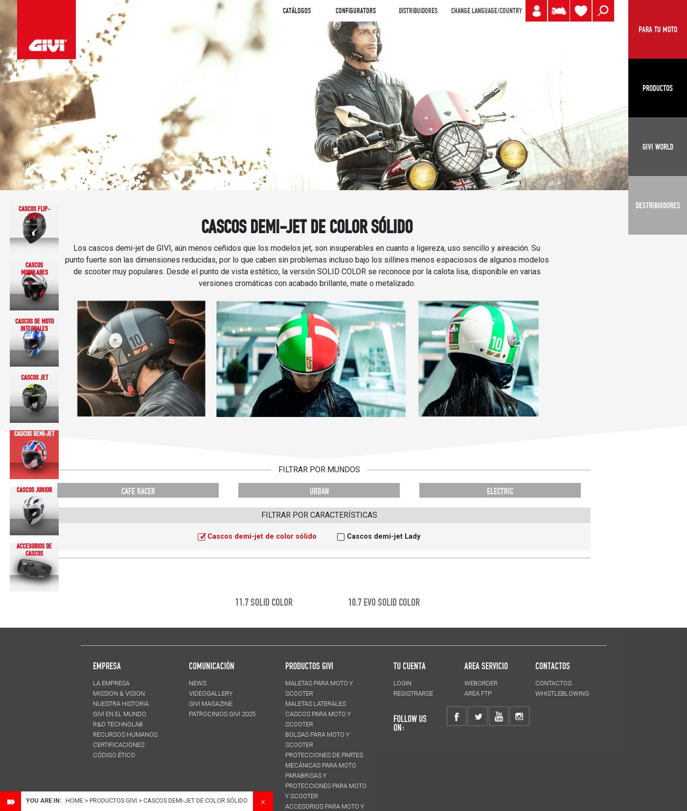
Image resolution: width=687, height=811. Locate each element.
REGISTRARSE (413, 693)
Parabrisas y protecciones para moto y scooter (325, 786)
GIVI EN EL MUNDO (119, 714)
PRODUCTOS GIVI (309, 665)
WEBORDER (481, 683)
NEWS (197, 683)
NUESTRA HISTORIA (121, 703)
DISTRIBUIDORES (418, 10)
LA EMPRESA (111, 683)
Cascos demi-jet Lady (383, 536)
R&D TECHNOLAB (118, 724)
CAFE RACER (138, 491)
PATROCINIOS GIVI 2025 (222, 714)
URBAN (319, 491)
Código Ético (114, 755)
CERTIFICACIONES (118, 744)
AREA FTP (478, 693)
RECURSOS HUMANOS (125, 734)
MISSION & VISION (119, 693)
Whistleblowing (562, 693)
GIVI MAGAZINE (210, 703)
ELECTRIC (500, 491)
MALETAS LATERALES (315, 703)
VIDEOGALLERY (210, 693)
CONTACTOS (553, 683)
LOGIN (402, 683)
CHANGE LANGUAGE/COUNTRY (486, 10)
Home (74, 800)
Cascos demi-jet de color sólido (262, 536)
